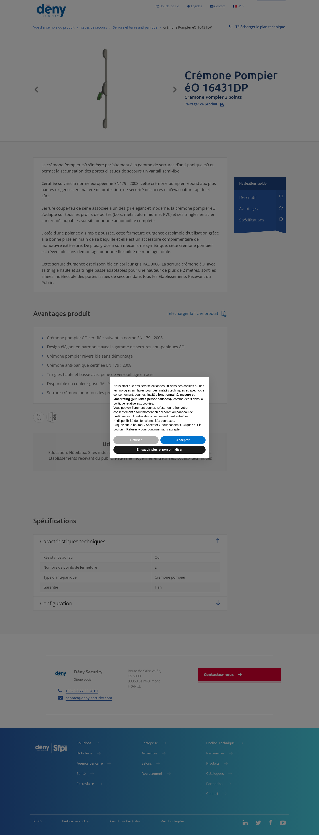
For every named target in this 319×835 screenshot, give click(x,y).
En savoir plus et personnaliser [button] (159, 449)
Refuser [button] (136, 440)
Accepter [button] (183, 440)
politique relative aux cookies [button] (133, 403)
